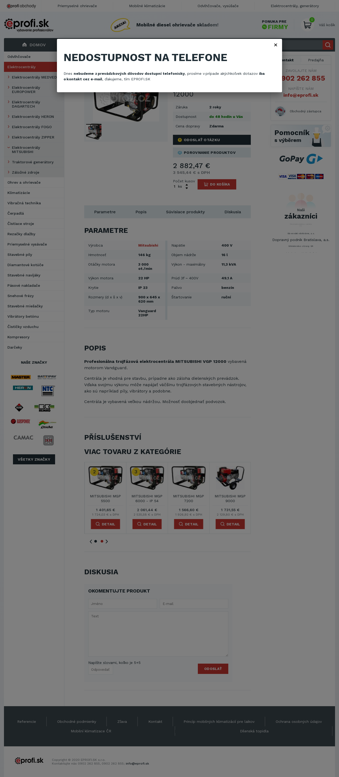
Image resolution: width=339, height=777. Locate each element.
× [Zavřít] (276, 44)
